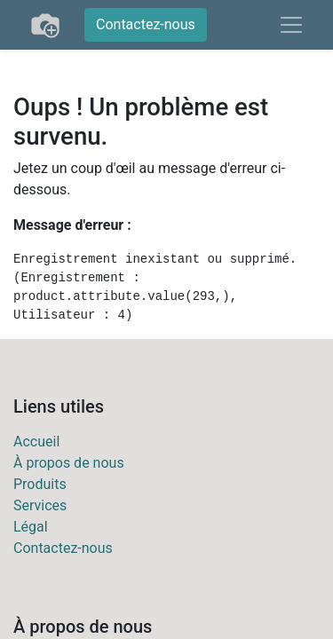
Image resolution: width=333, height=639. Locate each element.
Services (40, 505)
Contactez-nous (145, 24)
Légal (30, 526)
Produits (40, 484)
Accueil (36, 441)
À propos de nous (68, 462)
